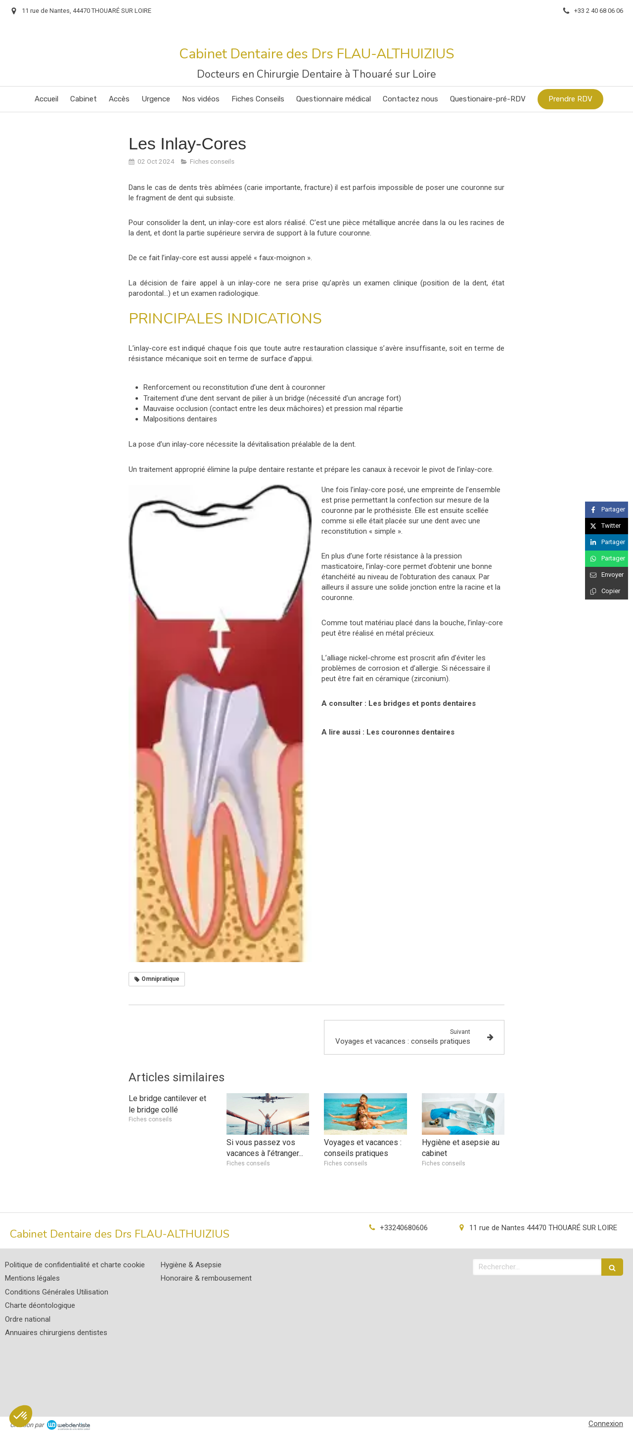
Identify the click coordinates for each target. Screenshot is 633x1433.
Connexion (605, 1423)
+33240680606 (404, 1227)
